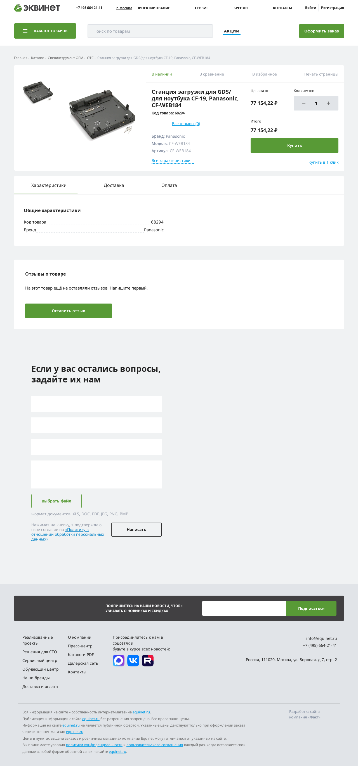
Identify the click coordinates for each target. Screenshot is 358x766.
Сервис (202, 8)
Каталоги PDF (81, 654)
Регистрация (332, 7)
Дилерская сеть (83, 663)
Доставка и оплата (40, 686)
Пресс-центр (80, 645)
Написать (136, 529)
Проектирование (153, 8)
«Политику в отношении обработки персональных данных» (67, 534)
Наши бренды (36, 677)
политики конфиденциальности (94, 744)
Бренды (241, 8)
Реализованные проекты (37, 640)
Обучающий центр (40, 669)
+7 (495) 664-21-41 (320, 645)
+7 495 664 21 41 (89, 8)
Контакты (282, 8)
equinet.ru (141, 712)
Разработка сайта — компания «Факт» (306, 714)
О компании (79, 637)
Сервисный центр (39, 660)
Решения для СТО (39, 651)
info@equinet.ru (321, 638)
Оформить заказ (321, 31)
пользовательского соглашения (154, 744)
